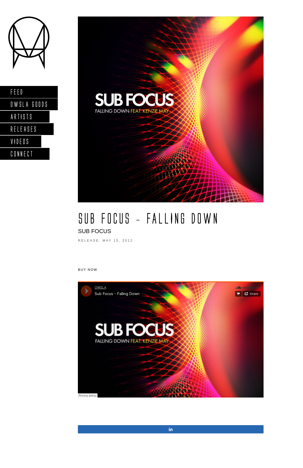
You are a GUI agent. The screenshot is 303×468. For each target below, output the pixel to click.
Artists (21, 116)
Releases (23, 128)
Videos (19, 141)
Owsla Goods (29, 104)
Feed (16, 91)
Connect (22, 153)
